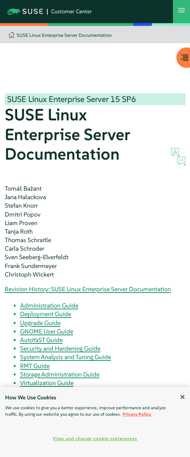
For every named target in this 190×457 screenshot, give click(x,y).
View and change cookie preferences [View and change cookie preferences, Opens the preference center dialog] (95, 439)
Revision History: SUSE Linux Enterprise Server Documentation (88, 289)
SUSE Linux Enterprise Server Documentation (64, 35)
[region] (95, 422)
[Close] (182, 396)
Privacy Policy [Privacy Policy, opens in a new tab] (137, 414)
